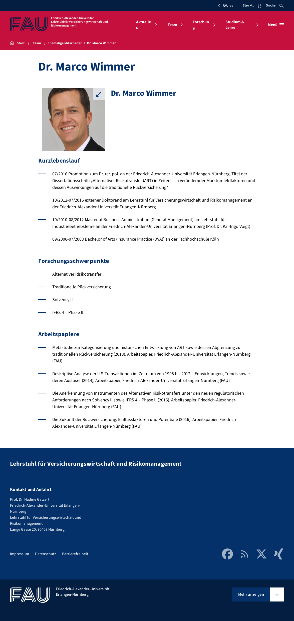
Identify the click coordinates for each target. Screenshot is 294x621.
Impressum (19, 554)
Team (172, 25)
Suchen (274, 5)
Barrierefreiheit (75, 554)
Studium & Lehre (234, 24)
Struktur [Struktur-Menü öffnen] (252, 5)
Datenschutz (45, 554)
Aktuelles (143, 24)
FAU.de (225, 5)
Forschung (201, 24)
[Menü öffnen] (276, 24)
